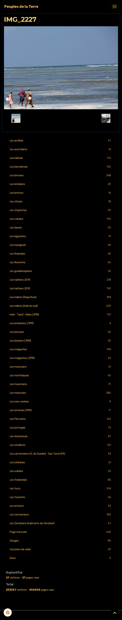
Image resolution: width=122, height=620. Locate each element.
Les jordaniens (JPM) (61, 323)
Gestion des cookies (61, 615)
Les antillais (61, 141)
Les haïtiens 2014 (61, 280)
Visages (61, 541)
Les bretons (61, 193)
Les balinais (61, 158)
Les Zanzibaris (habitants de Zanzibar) (61, 523)
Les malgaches (61, 349)
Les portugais (61, 428)
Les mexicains (61, 393)
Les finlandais (61, 254)
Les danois (61, 228)
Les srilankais (61, 462)
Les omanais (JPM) (61, 410)
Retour (61, 118)
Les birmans (61, 175)
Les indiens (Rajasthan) (61, 297)
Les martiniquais (61, 375)
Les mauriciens (61, 384)
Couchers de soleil (61, 549)
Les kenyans (61, 332)
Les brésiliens (61, 184)
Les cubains (61, 219)
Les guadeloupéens (61, 271)
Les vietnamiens (61, 515)
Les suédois (61, 471)
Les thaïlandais (61, 480)
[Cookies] (8, 612)
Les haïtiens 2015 (61, 288)
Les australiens (61, 149)
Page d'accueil (61, 532)
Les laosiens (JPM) (61, 341)
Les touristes (61, 497)
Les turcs (61, 488)
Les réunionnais (61, 436)
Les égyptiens (61, 236)
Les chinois (61, 201)
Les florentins (61, 262)
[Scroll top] (114, 612)
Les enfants (61, 506)
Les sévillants (61, 445)
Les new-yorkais (61, 402)
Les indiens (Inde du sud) (61, 306)
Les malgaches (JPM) (61, 358)
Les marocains (61, 367)
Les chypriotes (61, 210)
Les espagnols (61, 245)
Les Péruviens (61, 419)
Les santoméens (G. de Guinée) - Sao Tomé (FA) (61, 454)
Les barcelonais (61, 167)
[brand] (21, 6)
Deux (61, 558)
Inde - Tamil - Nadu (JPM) (61, 315)
